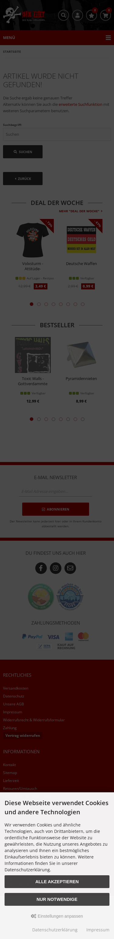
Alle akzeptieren (57, 881)
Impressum (97, 930)
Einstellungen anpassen (57, 916)
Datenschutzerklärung (55, 930)
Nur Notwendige (56, 899)
